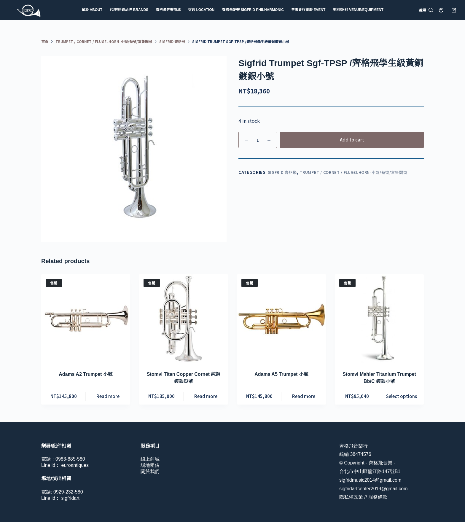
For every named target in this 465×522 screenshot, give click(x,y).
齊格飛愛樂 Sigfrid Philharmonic (253, 10)
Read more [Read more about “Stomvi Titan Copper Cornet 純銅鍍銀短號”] (205, 396)
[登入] (441, 10)
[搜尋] (426, 10)
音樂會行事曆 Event (308, 10)
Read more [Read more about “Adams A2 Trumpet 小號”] (108, 396)
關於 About (92, 10)
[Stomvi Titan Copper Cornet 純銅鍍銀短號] (183, 318)
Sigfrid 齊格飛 (282, 172)
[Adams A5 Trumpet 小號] (281, 318)
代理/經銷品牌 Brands (129, 10)
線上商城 (150, 458)
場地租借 (150, 465)
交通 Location (201, 10)
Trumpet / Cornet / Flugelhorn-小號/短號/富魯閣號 (353, 172)
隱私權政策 (351, 496)
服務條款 (377, 496)
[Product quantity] (257, 140)
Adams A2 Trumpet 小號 (86, 374)
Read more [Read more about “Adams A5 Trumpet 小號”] (303, 396)
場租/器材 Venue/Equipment (358, 10)
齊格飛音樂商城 (168, 10)
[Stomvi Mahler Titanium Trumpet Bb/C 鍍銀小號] (379, 318)
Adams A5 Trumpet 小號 (281, 374)
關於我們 (150, 471)
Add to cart (352, 139)
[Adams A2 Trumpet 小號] (85, 318)
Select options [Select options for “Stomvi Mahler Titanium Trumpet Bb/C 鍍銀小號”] (401, 396)
